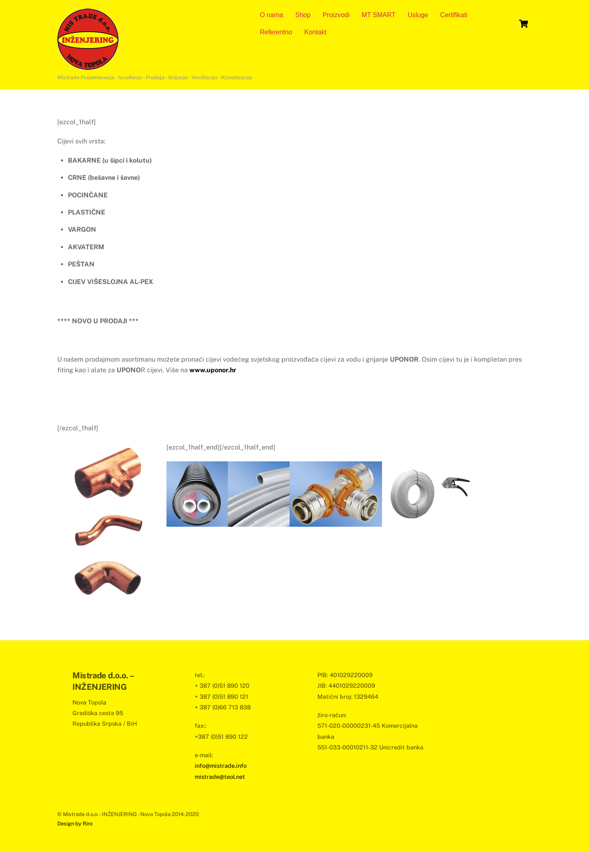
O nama (271, 14)
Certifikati (454, 14)
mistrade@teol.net (220, 776)
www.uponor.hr (212, 370)
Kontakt (315, 32)
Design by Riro (74, 824)
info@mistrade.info (221, 765)
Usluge (418, 14)
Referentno (276, 32)
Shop (302, 14)
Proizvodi (336, 14)
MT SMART (379, 14)
